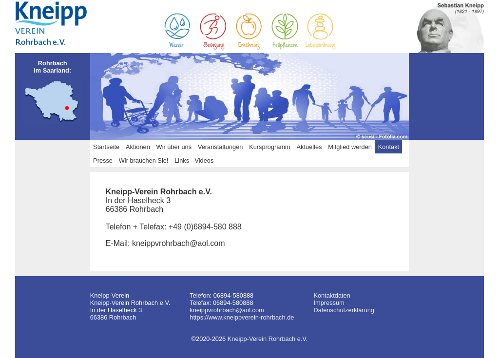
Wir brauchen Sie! (144, 160)
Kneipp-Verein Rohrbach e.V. (268, 338)
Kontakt (388, 147)
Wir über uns (174, 147)
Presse (103, 160)
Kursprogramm (269, 147)
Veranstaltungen (220, 147)
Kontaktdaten (331, 295)
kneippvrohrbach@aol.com (227, 310)
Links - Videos (193, 160)
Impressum (328, 302)
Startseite (106, 147)
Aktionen (138, 147)
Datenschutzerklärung (343, 310)
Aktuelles (309, 147)
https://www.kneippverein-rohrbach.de (242, 317)
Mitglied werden (350, 147)
